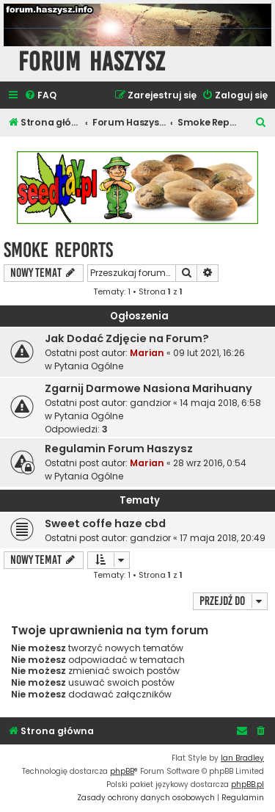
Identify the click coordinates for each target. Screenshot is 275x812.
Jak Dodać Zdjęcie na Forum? (127, 338)
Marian (147, 353)
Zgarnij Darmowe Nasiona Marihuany (148, 388)
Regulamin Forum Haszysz (119, 448)
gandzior (150, 402)
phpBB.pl (247, 784)
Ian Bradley (242, 758)
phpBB (122, 771)
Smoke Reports (58, 250)
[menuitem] (40, 96)
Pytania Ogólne (88, 366)
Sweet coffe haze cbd (105, 523)
